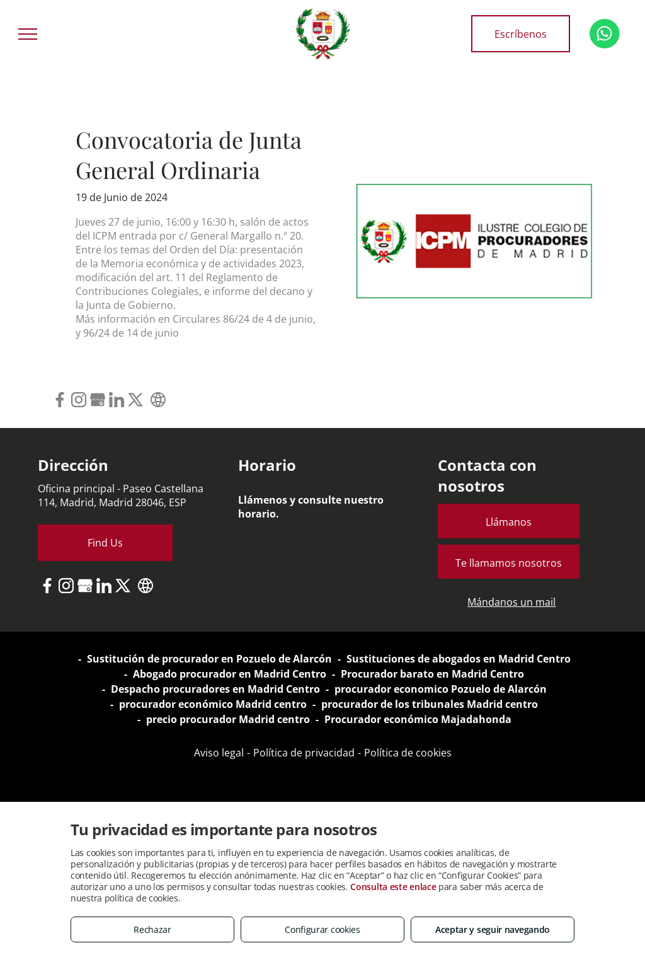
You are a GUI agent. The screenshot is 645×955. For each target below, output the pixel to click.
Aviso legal (219, 753)
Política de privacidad (304, 753)
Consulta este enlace (393, 887)
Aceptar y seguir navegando (492, 929)
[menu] (27, 34)
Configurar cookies (322, 929)
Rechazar (152, 929)
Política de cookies (408, 753)
